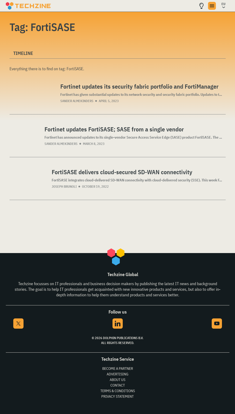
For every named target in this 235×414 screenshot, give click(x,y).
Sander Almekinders (76, 101)
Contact (117, 385)
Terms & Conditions (117, 390)
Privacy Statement (117, 396)
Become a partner (117, 368)
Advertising (117, 374)
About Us (117, 379)
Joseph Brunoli (64, 186)
